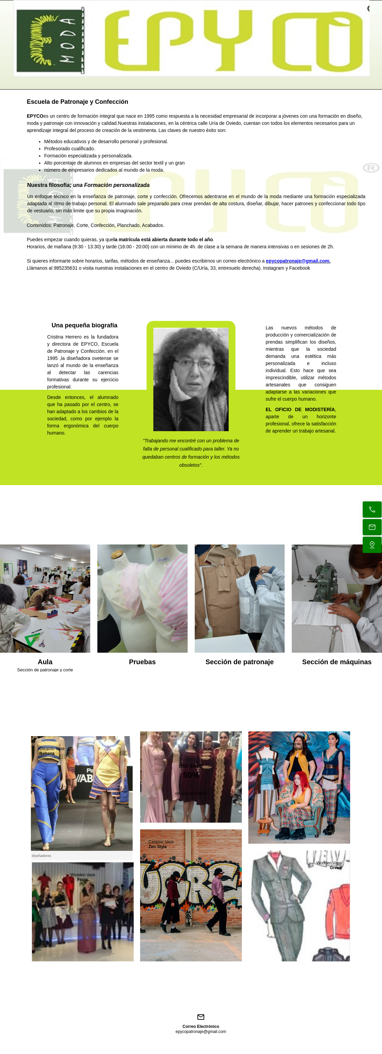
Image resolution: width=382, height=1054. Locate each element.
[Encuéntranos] (372, 545)
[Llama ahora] (372, 509)
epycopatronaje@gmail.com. (298, 261)
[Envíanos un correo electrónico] (372, 527)
